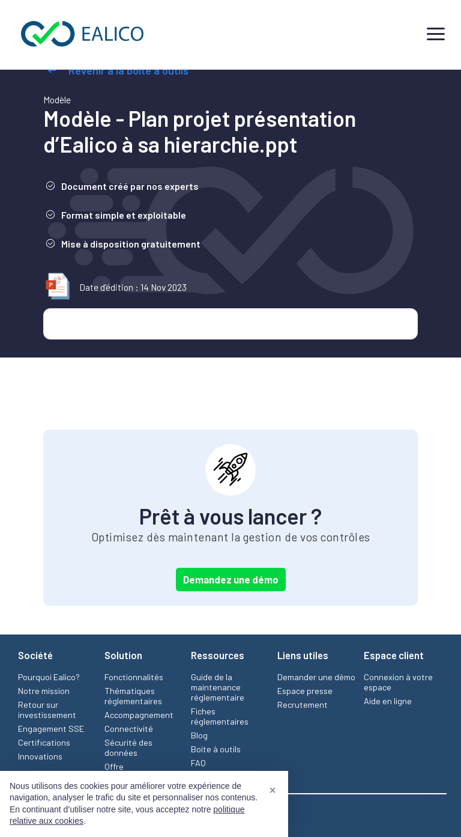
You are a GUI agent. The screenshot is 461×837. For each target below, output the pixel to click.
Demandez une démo (231, 579)
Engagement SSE (51, 728)
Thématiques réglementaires (133, 696)
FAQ (198, 763)
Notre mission (44, 691)
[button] (272, 790)
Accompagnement (138, 715)
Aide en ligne (388, 701)
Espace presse (305, 691)
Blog (199, 735)
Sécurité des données (128, 747)
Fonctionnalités (133, 677)
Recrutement (302, 704)
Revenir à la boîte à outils (115, 70)
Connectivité (128, 728)
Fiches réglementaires (220, 716)
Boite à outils (216, 749)
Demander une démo (316, 677)
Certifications (44, 742)
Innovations (40, 756)
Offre (114, 766)
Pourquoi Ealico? (49, 677)
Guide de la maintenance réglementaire (217, 687)
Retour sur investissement (47, 709)
